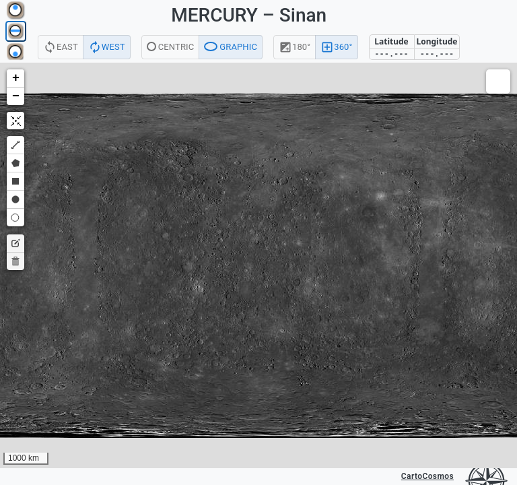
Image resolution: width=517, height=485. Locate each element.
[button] (15, 78)
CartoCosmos (427, 476)
